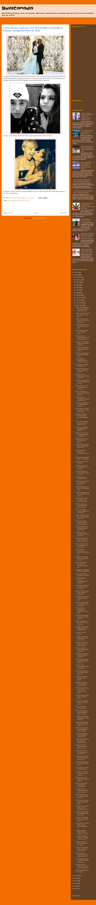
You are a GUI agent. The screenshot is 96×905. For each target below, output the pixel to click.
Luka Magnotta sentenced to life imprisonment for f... (82, 360)
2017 (76, 881)
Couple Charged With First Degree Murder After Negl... (82, 813)
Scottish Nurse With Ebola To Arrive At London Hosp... (82, 644)
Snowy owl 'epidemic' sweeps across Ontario (82, 678)
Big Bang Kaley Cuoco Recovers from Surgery (82, 440)
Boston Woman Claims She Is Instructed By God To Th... (82, 517)
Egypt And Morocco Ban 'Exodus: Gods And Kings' (82, 622)
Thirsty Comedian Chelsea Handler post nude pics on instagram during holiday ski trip (87, 116)
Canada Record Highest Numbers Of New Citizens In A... (82, 337)
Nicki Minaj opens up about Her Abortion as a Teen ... (82, 796)
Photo (16, 200)
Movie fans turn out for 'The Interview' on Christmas (82, 387)
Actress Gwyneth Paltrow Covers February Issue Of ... (82, 832)
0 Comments (31, 198)
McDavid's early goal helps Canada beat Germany (82, 558)
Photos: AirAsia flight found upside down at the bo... (82, 819)
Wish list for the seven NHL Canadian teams (82, 332)
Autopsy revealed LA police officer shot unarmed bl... (82, 638)
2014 (76, 275)
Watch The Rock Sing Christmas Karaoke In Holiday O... (82, 434)
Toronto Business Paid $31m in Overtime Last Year (82, 370)
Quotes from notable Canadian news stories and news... (82, 499)
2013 (76, 272)
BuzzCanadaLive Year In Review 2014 (82, 768)
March (78, 282)
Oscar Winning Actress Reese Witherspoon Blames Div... (82, 446)
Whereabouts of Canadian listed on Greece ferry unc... (82, 854)
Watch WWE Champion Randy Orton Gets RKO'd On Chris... (82, 309)
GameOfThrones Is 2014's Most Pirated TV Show (82, 472)
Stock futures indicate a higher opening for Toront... (82, 802)
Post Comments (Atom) (39, 218)
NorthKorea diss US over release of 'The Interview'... (82, 467)
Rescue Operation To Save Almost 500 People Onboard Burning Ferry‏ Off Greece (87, 165)
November (79, 303)
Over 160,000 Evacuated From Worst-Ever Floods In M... (83, 552)
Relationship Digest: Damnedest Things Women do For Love (87, 251)
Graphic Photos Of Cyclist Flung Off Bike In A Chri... (81, 746)
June (77, 290)
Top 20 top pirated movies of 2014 (81, 707)
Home (36, 213)
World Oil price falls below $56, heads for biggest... (82, 779)
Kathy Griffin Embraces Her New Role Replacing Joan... (82, 740)
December (79, 305)
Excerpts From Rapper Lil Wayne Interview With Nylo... (82, 617)
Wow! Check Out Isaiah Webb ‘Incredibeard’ (82, 458)
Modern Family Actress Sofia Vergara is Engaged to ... (82, 592)
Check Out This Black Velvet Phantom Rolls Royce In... (82, 423)
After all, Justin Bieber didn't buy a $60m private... (82, 702)
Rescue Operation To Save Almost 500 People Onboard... (82, 539)
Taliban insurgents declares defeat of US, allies (82, 843)
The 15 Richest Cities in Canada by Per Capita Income (87, 132)
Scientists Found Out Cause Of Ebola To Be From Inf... (82, 758)
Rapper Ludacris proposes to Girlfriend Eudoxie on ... (82, 452)
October (78, 300)
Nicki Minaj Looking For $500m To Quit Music (83, 570)
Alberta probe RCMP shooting (82, 462)
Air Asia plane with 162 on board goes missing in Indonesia (82, 191)
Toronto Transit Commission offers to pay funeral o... (83, 666)
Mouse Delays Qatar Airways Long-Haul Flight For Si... (82, 723)
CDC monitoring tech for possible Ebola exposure (82, 672)
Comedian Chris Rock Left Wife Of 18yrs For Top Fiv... (82, 587)
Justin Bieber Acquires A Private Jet (82, 365)
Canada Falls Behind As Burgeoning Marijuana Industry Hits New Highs (87, 206)
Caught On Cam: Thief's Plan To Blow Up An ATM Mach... (82, 866)
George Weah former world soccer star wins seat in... (82, 528)
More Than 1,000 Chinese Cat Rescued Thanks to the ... (82, 565)
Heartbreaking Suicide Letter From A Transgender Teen (82, 807)
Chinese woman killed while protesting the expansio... (82, 343)
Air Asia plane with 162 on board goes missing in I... (82, 482)
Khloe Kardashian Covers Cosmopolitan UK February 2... (81, 580)
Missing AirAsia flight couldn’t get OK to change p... (82, 773)
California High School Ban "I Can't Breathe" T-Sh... (83, 488)
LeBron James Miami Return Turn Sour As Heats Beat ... (82, 320)
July (77, 292)
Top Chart (21, 200)
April (77, 285)
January (78, 277)
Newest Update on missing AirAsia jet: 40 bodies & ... (82, 649)
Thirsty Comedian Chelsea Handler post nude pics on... (82, 522)
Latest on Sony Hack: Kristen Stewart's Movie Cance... (82, 849)
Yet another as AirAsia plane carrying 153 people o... (82, 661)
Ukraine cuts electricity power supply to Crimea (82, 696)
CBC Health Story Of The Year (82, 871)
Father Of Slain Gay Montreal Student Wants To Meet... (81, 712)
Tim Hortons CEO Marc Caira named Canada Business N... (82, 825)
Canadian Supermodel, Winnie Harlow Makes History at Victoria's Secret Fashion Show (87, 236)
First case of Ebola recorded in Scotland (82, 574)
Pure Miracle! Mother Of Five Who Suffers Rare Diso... (83, 404)
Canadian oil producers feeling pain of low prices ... (82, 349)
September (79, 297)
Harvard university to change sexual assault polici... (82, 784)
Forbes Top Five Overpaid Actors (81, 477)
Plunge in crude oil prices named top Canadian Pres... (81, 683)
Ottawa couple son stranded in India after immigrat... (81, 505)
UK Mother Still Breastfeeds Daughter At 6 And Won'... (82, 610)
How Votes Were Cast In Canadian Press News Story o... (82, 545)
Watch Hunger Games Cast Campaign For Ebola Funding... (82, 729)
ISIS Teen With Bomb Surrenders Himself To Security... (82, 604)
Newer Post (7, 213)
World (26, 200)
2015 (76, 875)
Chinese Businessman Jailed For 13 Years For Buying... (82, 860)
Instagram (11, 200)
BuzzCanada (17, 8)
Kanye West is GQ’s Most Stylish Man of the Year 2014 (82, 752)
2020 (76, 888)
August (78, 295)
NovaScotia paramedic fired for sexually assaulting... (82, 655)
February (79, 280)
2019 (76, 886)
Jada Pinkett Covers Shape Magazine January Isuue (81, 735)
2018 (76, 883)
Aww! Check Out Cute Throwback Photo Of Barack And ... (82, 410)
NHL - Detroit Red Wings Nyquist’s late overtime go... (82, 511)
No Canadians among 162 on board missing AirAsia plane (82, 180)
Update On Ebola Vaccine (81, 633)
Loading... (75, 104)
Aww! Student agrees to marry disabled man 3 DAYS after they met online (87, 149)
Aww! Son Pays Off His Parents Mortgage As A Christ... (82, 381)
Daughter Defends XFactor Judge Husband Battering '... (82, 417)
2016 (76, 878)
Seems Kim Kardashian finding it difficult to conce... (82, 354)
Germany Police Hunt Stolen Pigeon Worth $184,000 (82, 718)
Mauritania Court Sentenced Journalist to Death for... (82, 376)
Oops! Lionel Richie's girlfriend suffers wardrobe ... (82, 429)
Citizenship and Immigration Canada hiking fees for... (82, 398)
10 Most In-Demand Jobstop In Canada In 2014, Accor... (82, 837)
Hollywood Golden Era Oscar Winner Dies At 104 (82, 763)
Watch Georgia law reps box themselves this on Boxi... (83, 494)
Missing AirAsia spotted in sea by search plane (82, 598)
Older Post (64, 213)
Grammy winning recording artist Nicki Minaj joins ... (82, 534)
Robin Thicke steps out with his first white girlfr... (82, 326)
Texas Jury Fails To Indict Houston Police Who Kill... (83, 393)
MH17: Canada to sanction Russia (86, 220)
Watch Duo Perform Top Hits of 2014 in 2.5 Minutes (83, 314)
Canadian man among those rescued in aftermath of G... (82, 628)
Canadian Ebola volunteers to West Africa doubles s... (82, 790)
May (77, 287)
